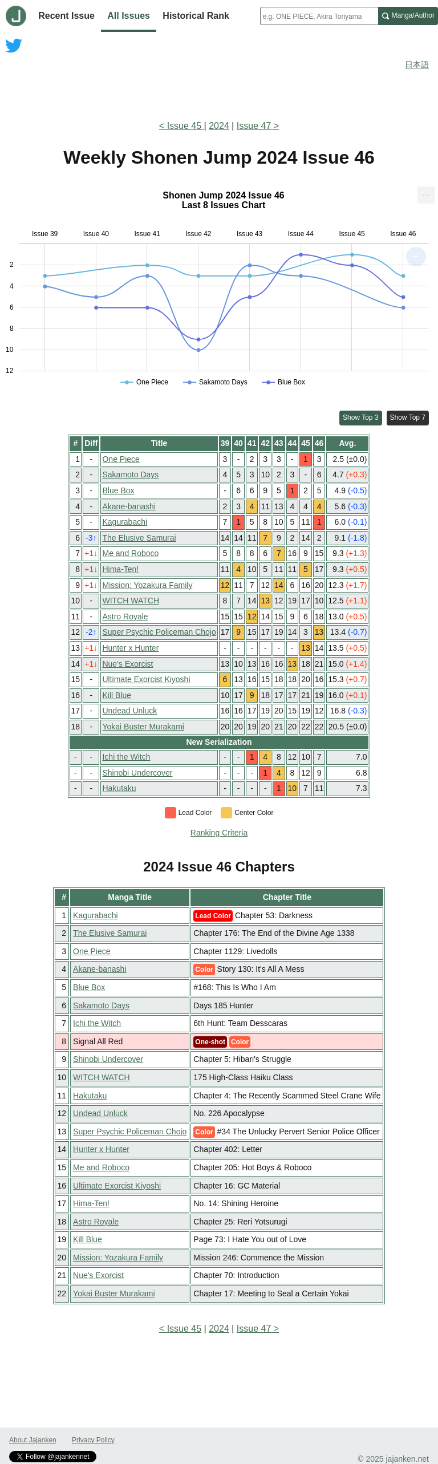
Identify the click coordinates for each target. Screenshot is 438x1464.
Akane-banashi (128, 506)
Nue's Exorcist (127, 663)
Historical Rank (196, 16)
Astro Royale (125, 616)
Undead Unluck (129, 710)
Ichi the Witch (126, 756)
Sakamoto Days (130, 474)
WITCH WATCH (130, 600)
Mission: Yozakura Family (147, 585)
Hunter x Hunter (130, 647)
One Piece (120, 459)
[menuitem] (426, 195)
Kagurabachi (124, 521)
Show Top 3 (361, 417)
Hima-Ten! (120, 569)
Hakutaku (119, 788)
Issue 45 (185, 126)
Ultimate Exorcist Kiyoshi (146, 679)
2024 (219, 126)
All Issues (128, 16)
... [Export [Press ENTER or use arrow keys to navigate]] (425, 192)
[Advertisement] (219, 78)
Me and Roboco (130, 553)
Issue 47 (254, 126)
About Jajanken (32, 1440)
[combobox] (319, 16)
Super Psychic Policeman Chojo (159, 631)
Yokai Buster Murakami (143, 726)
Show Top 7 (408, 417)
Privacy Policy (93, 1440)
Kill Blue (116, 695)
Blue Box (118, 490)
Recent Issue (66, 16)
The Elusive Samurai (139, 537)
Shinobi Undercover (137, 772)
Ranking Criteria (219, 832)
